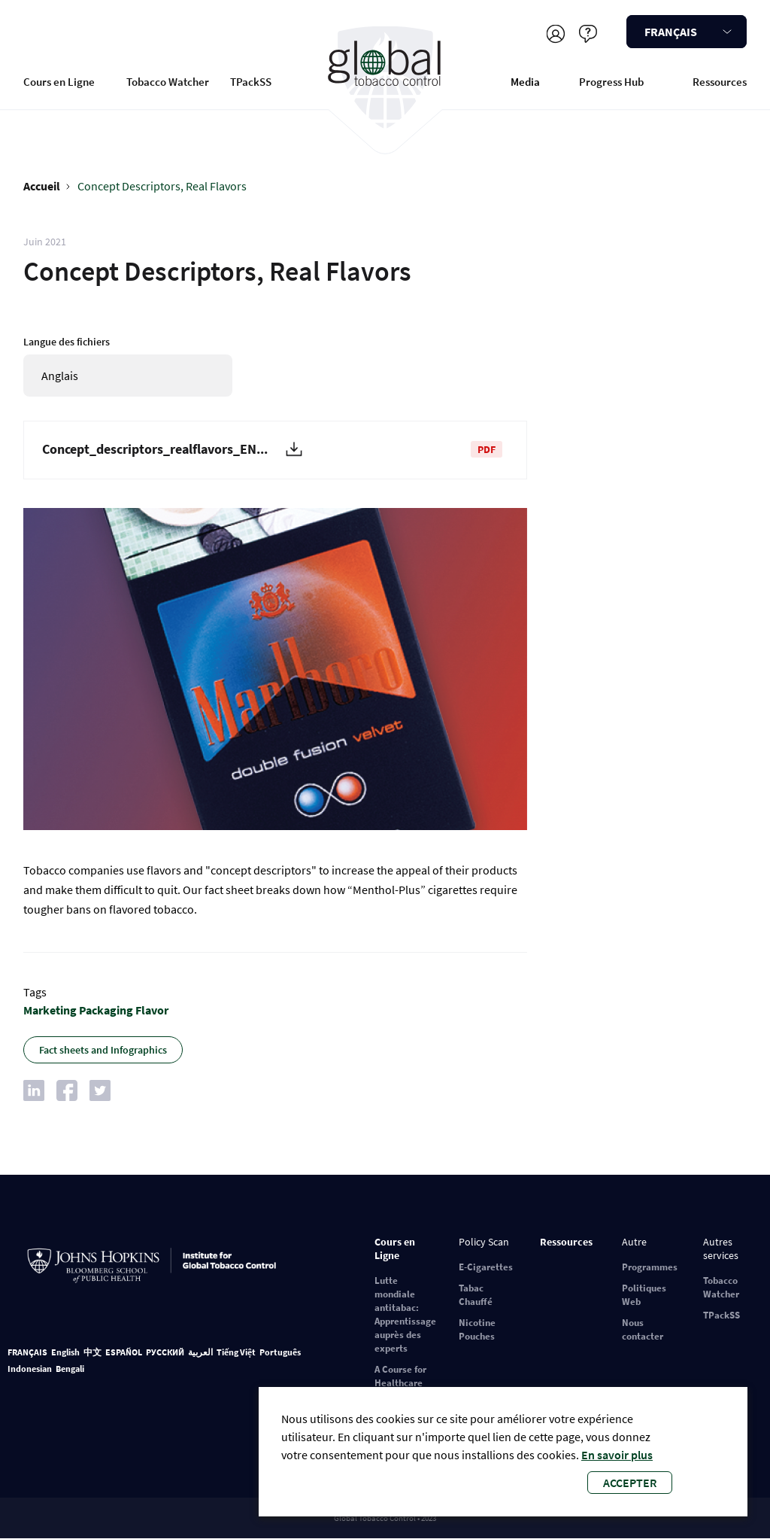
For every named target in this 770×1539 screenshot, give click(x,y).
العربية (200, 1352)
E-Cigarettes (486, 1267)
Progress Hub (611, 82)
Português (280, 1352)
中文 (92, 1352)
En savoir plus (617, 1454)
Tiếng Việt (236, 1352)
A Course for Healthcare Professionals (403, 1383)
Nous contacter (642, 1329)
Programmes (650, 1267)
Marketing (50, 1009)
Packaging (106, 1009)
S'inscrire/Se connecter (555, 33)
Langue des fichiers (66, 341)
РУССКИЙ (165, 1352)
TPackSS (250, 82)
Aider (587, 33)
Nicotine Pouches (477, 1329)
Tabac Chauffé (476, 1295)
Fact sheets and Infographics (103, 1050)
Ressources (720, 82)
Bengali (70, 1368)
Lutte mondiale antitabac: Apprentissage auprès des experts (405, 1314)
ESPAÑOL (123, 1352)
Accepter (629, 1482)
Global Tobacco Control (385, 78)
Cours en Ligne (59, 82)
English (65, 1352)
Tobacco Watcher (167, 82)
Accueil (41, 185)
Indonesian (30, 1368)
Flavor (151, 1009)
